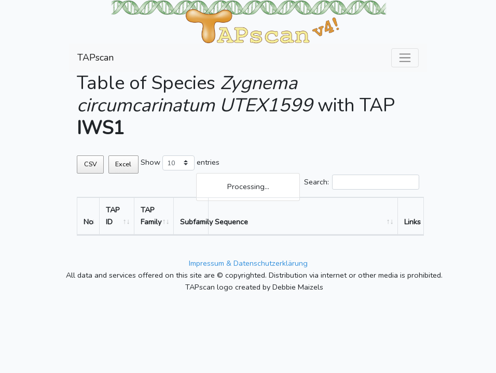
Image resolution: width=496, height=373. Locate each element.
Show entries (180, 162)
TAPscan (95, 57)
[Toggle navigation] (405, 57)
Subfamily (194, 222)
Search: (361, 182)
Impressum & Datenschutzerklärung (248, 263)
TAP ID (113, 216)
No (88, 222)
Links (412, 222)
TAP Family (151, 216)
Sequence (231, 222)
